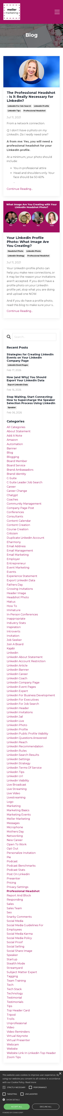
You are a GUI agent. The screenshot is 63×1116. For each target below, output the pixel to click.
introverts (13, 631)
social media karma (20, 933)
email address (16, 546)
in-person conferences (22, 614)
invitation (13, 635)
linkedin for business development (31, 695)
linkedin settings (18, 759)
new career (15, 840)
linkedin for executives (23, 699)
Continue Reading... (20, 188)
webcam (13, 1044)
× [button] (60, 1073)
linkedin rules (17, 750)
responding (15, 899)
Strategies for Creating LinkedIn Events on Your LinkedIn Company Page (30, 357)
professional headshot (34, 111)
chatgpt (12, 495)
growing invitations (20, 588)
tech (10, 984)
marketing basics (18, 810)
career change (17, 490)
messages (13, 823)
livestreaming (16, 797)
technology (15, 993)
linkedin (12, 652)
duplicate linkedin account (25, 537)
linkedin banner (18, 669)
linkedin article (17, 665)
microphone (15, 827)
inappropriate (16, 618)
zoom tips (14, 1057)
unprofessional (17, 1023)
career (11, 486)
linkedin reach (17, 742)
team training (16, 980)
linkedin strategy (16, 256)
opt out (12, 848)
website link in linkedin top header (31, 1053)
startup (12, 959)
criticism (12, 533)
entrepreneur (16, 563)
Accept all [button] (16, 1106)
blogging (13, 457)
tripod (11, 1014)
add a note (14, 435)
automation (15, 444)
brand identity (16, 473)
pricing (11, 882)
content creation (18, 525)
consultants (15, 516)
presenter (13, 878)
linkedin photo (33, 251)
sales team (14, 908)
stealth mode (16, 963)
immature (13, 610)
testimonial (14, 997)
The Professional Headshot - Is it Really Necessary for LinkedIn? (31, 97)
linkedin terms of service (24, 767)
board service (16, 465)
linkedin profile (41, 106)
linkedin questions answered (27, 738)
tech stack (14, 989)
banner (12, 448)
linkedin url (15, 776)
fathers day (15, 584)
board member (17, 461)
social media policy (19, 938)
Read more (31, 1082)
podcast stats (16, 869)
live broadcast (16, 784)
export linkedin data (18, 385)
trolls (10, 1019)
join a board (15, 644)
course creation (17, 529)
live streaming (17, 789)
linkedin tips (14, 111)
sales (10, 904)
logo (10, 801)
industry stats (16, 623)
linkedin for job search (19, 106)
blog (10, 452)
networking (15, 835)
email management (20, 550)
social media (15, 921)
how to (12, 606)
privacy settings (17, 887)
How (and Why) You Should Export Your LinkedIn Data (26, 379)
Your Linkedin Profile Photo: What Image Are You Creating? (28, 242)
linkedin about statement (25, 657)
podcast (12, 861)
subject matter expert (22, 972)
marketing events (19, 814)
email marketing (18, 554)
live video (13, 793)
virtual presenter (18, 1040)
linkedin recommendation (25, 746)
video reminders (18, 1031)
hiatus (11, 601)
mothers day (15, 831)
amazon (12, 439)
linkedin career (17, 674)
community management (24, 503)
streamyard (15, 967)
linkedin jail (15, 716)
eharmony (14, 542)
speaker (12, 407)
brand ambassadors (20, 469)
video (10, 1027)
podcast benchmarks (21, 865)
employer (13, 559)
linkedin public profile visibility (27, 733)
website (12, 1048)
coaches (12, 499)
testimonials (15, 1002)
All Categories (16, 427)
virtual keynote (17, 1035)
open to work (17, 844)
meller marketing (18, 818)
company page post (20, 508)
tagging (12, 976)
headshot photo (15, 251)
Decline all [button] (46, 1106)
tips (9, 1006)
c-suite (12, 478)
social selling (15, 946)
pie (9, 857)
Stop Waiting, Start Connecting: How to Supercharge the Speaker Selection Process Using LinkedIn (31, 400)
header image (16, 593)
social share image (19, 950)
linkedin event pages (18, 365)
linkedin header (18, 708)
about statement (19, 431)
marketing (14, 806)
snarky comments (19, 916)
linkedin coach (17, 678)
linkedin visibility (18, 780)
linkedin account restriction (26, 661)
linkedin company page (23, 682)
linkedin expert (17, 691)
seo (9, 912)
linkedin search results (23, 754)
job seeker (14, 640)
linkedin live (15, 721)
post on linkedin (18, 874)
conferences (15, 512)
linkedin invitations (20, 712)
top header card (18, 1010)
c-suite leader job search (24, 482)
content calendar (19, 520)
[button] (31, 1099)
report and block (19, 895)
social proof (15, 942)
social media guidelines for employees (25, 927)
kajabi (11, 648)
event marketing (18, 567)
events (11, 571)
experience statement (22, 576)
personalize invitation (21, 852)
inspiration (14, 627)
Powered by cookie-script (13, 1113)
